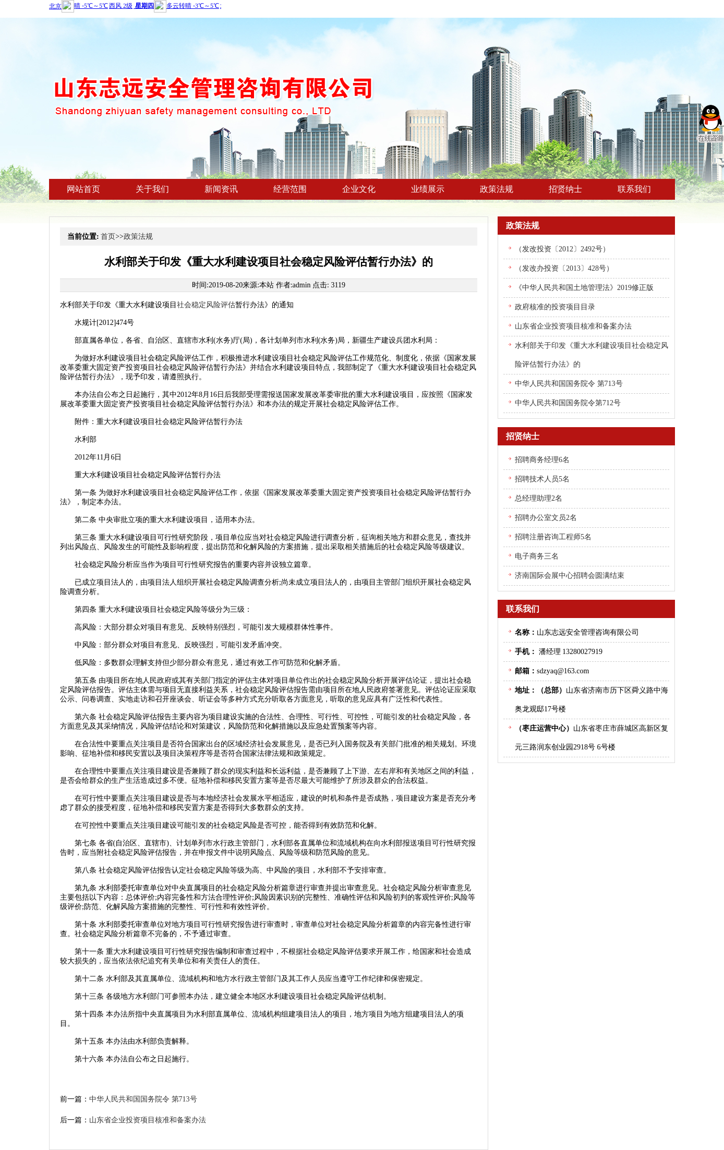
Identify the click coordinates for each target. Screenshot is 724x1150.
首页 (108, 236)
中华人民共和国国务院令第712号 (568, 403)
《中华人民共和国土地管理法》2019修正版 (584, 288)
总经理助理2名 (538, 498)
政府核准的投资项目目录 (555, 307)
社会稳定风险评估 (206, 305)
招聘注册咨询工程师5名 (553, 537)
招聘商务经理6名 (542, 460)
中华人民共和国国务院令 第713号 (143, 1099)
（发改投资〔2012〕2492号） (562, 249)
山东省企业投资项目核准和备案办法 (147, 1120)
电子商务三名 (537, 556)
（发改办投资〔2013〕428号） (564, 268)
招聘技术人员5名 (542, 479)
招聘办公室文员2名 (546, 518)
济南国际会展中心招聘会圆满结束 (569, 575)
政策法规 (138, 236)
